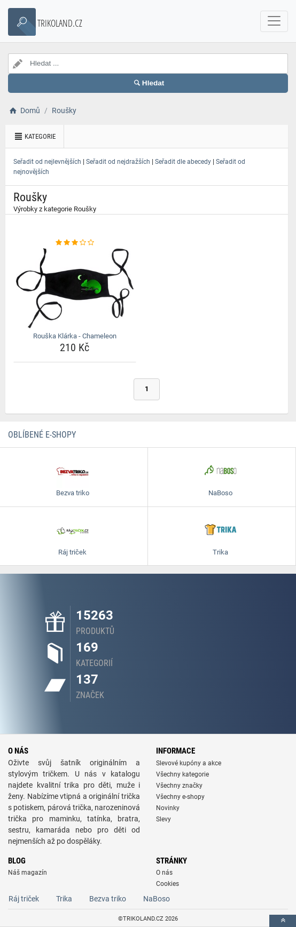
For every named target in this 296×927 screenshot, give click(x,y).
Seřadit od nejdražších (118, 161)
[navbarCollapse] (274, 21)
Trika (64, 898)
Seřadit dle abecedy (183, 161)
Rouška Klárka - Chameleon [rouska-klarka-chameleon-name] (74, 336)
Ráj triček (24, 898)
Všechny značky (179, 785)
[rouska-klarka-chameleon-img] (75, 288)
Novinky (168, 808)
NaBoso (156, 898)
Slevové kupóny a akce (188, 763)
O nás (164, 872)
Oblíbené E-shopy (42, 435)
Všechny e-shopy (180, 797)
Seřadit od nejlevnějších (47, 161)
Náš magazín (27, 872)
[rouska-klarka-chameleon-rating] (75, 242)
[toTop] (282, 921)
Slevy (163, 819)
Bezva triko (107, 898)
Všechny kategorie (182, 774)
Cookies (167, 884)
